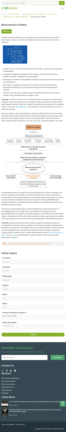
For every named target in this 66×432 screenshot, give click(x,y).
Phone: (5, 303)
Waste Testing (8, 16)
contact (14, 235)
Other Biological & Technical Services (34, 14)
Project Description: (9, 322)
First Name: (6, 258)
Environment (52, 14)
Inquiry (7, 31)
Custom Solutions (14, 14)
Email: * (5, 294)
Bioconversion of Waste (33, 316)
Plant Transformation (8, 381)
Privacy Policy (20, 424)
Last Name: (6, 267)
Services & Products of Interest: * (14, 312)
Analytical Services (7, 387)
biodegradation (22, 107)
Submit (33, 334)
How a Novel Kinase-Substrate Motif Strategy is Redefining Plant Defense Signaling (34, 401)
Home (3, 14)
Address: (5, 285)
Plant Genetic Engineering (10, 378)
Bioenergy (4, 393)
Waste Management (21, 16)
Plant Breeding (6, 390)
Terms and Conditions (8, 424)
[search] (62, 3)
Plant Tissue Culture (8, 384)
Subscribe (57, 357)
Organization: (7, 276)
